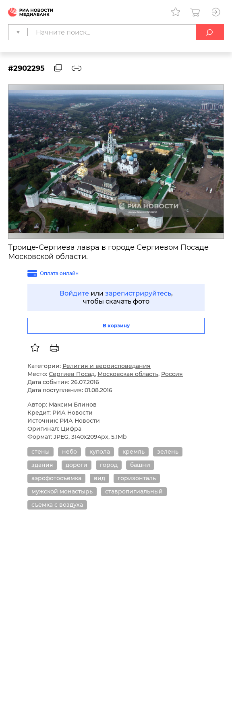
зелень (167, 451)
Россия (172, 374)
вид (99, 478)
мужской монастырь (62, 491)
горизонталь (137, 478)
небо (69, 451)
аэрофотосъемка (56, 478)
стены (40, 451)
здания (42, 465)
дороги (76, 465)
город (109, 465)
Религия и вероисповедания (106, 366)
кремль (133, 451)
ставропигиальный (134, 491)
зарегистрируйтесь (138, 293)
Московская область (127, 374)
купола (99, 451)
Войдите (74, 293)
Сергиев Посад (72, 374)
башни (140, 465)
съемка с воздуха (57, 504)
